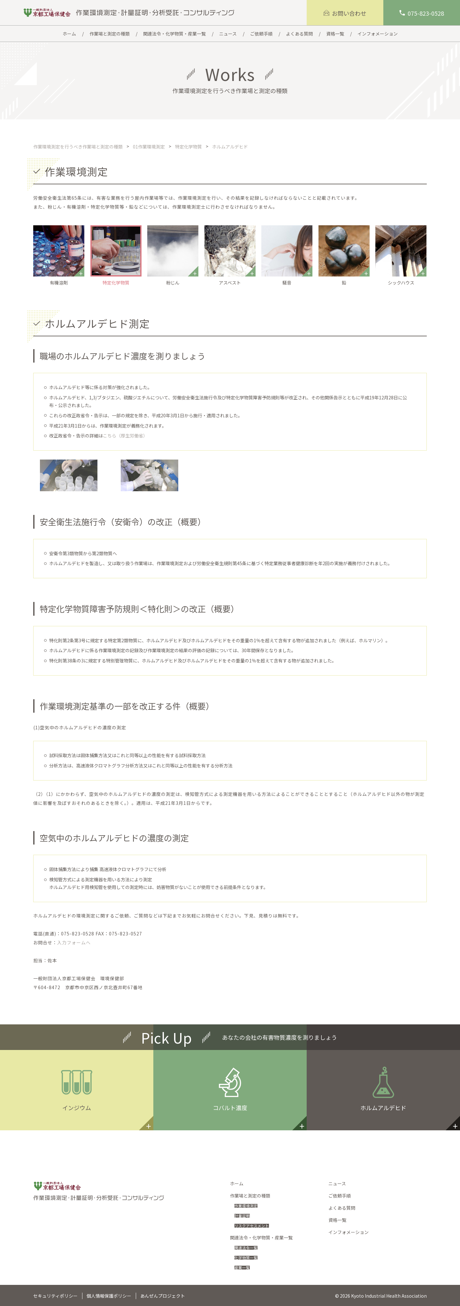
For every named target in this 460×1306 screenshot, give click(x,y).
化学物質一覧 (247, 1257)
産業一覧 (243, 1267)
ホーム (236, 1183)
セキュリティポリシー (55, 1296)
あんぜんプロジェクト (162, 1296)
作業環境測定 (247, 1205)
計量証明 (243, 1215)
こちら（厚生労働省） (125, 435)
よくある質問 (341, 1208)
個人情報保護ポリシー (109, 1296)
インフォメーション (348, 1232)
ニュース (337, 1183)
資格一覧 (337, 1220)
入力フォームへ (74, 942)
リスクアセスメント (254, 1225)
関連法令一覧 (247, 1247)
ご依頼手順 (339, 1195)
